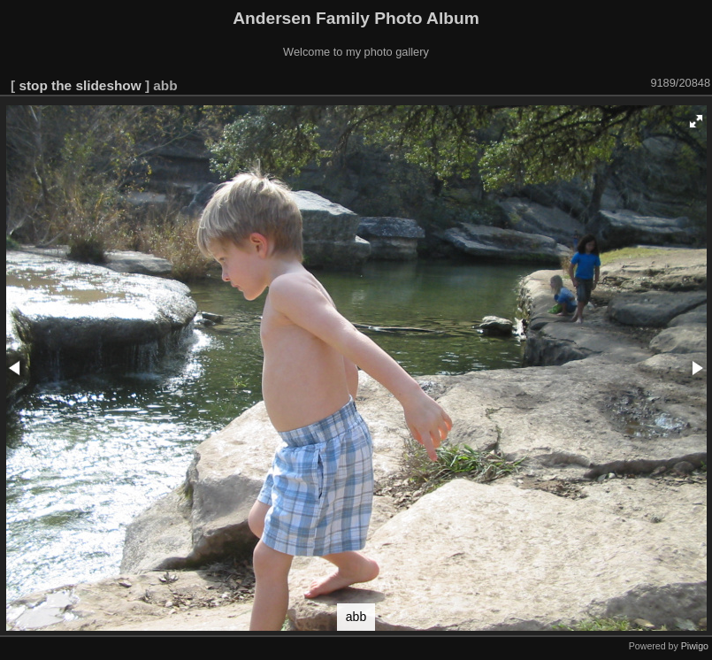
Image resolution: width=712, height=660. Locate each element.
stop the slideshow (80, 85)
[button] (696, 121)
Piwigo (694, 646)
